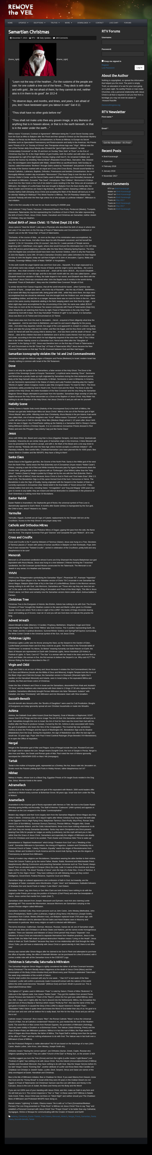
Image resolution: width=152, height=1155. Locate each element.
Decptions (39, 23)
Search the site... (143, 23)
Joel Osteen (46, 1116)
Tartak (31, 1119)
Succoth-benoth (21, 1119)
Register (105, 65)
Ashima (14, 1116)
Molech (64, 1116)
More (68, 23)
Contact (99, 23)
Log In (139, 67)
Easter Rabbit (34, 1116)
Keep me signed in (112, 61)
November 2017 (110, 176)
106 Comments (62, 38)
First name (107, 117)
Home (10, 23)
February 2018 (110, 166)
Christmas (23, 1116)
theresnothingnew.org (111, 105)
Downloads (83, 23)
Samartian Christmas (28, 31)
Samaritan (85, 1116)
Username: (107, 37)
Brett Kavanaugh (111, 156)
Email (105, 128)
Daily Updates (45, 38)
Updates (23, 23)
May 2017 (120, 200)
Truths (55, 23)
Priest (77, 1116)
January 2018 (109, 171)
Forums (127, 23)
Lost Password (108, 68)
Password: (106, 49)
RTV (33, 38)
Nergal (71, 1116)
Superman (108, 161)
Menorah (56, 1116)
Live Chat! (113, 23)
